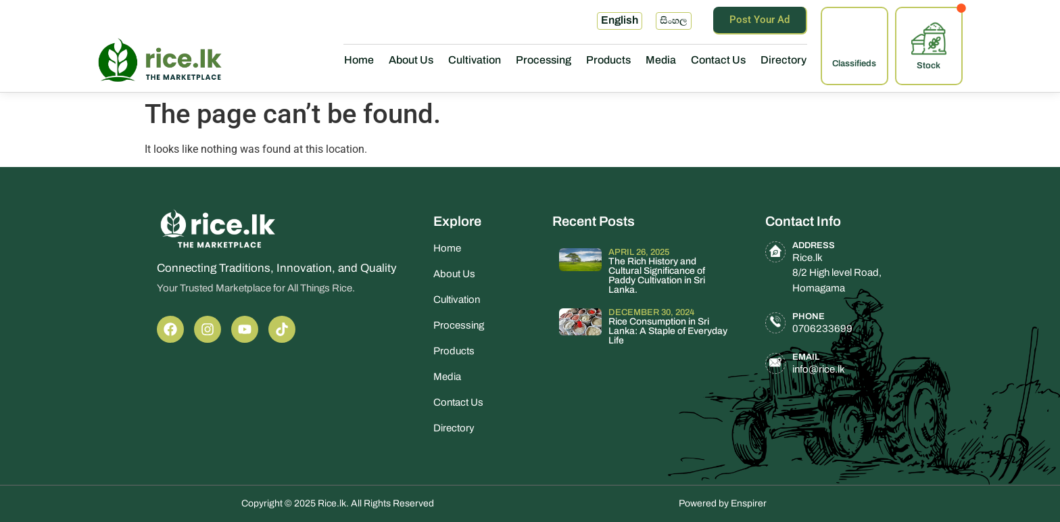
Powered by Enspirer (723, 503)
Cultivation (474, 60)
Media (661, 60)
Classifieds (854, 63)
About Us (411, 60)
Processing (543, 60)
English (619, 20)
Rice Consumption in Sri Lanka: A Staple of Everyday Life (667, 331)
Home (359, 60)
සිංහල (674, 21)
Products (608, 60)
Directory (783, 60)
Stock (928, 65)
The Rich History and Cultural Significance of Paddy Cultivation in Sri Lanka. (656, 275)
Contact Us (718, 60)
